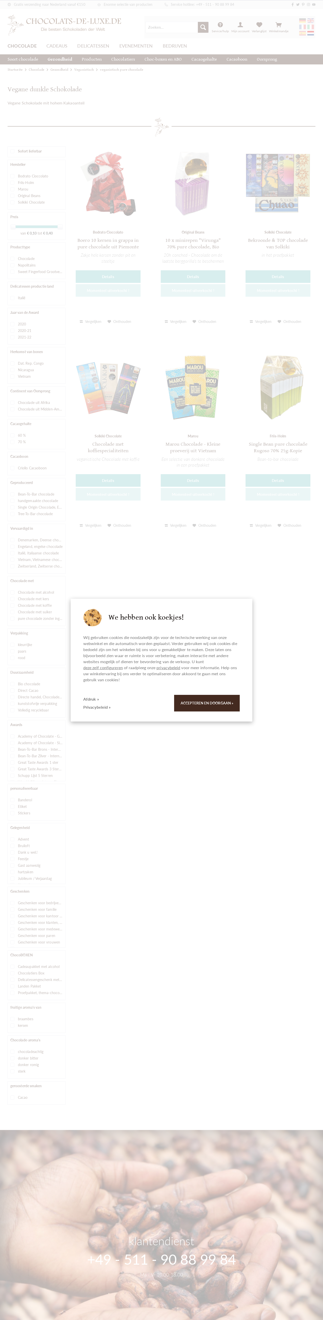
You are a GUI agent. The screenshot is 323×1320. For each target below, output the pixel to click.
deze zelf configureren (103, 667)
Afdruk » (91, 699)
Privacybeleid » (97, 707)
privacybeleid (168, 667)
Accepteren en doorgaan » (207, 703)
